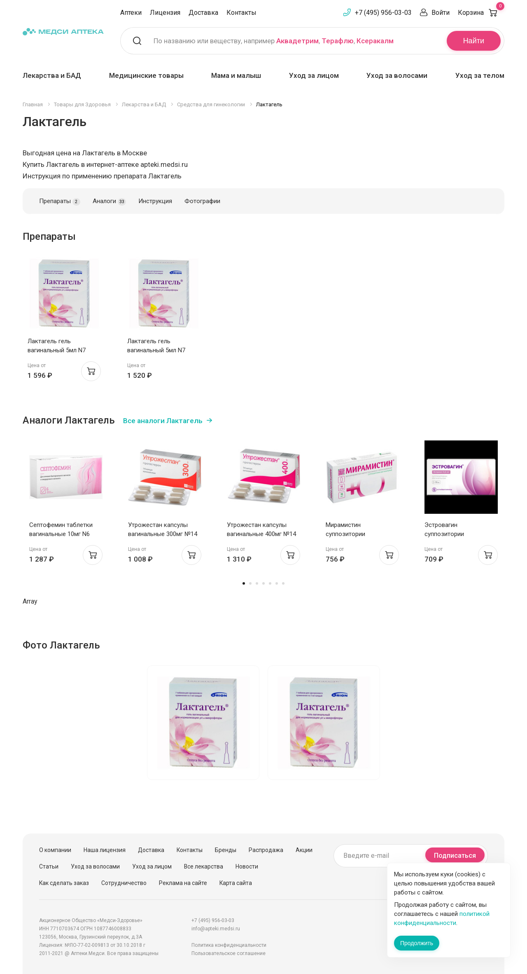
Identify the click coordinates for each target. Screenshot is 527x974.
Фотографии (202, 201)
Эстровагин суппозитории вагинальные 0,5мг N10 (457, 534)
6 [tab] (276, 583)
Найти (473, 41)
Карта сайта (235, 883)
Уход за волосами (396, 75)
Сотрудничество (124, 883)
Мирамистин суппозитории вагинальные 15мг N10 (357, 534)
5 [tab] (270, 583)
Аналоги (109, 201)
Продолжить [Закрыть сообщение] (416, 943)
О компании (55, 850)
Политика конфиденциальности (228, 945)
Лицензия (165, 12)
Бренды (225, 850)
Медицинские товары (146, 75)
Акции (304, 850)
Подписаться (455, 855)
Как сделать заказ (64, 883)
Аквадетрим (297, 41)
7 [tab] (283, 583)
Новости (247, 866)
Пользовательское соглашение (228, 953)
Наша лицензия (105, 850)
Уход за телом (479, 75)
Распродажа (266, 850)
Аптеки (131, 12)
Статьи (48, 866)
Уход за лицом (314, 75)
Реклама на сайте (183, 883)
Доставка (203, 12)
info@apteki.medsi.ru (215, 929)
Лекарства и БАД (52, 75)
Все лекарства (203, 866)
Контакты (241, 12)
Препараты (59, 201)
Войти (440, 12)
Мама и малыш (236, 75)
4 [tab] (263, 583)
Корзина (481, 12)
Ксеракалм (375, 41)
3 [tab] (257, 583)
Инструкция (155, 201)
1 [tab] (244, 583)
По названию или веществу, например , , (274, 41)
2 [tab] (250, 583)
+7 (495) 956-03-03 (383, 12)
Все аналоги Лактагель (163, 421)
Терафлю (338, 41)
